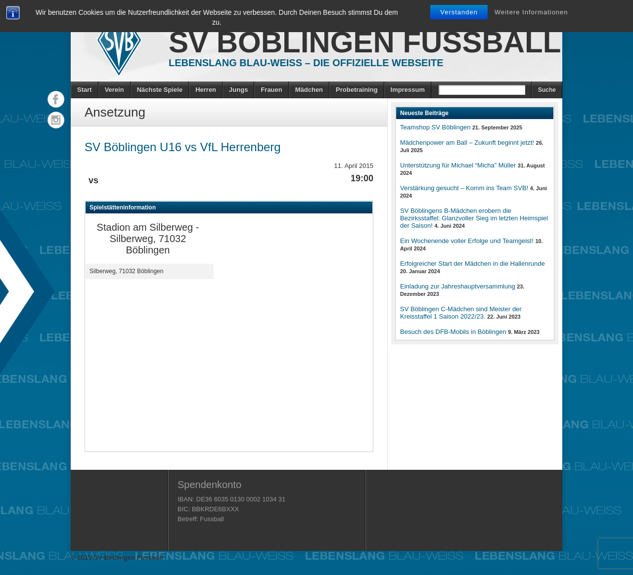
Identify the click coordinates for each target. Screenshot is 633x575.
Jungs (238, 89)
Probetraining (357, 89)
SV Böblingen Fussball (365, 42)
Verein (114, 89)
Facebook (56, 99)
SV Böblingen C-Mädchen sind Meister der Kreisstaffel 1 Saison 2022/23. (461, 312)
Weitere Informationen (531, 12)
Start (84, 89)
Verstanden (459, 12)
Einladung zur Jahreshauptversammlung (457, 286)
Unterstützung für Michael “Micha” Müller (458, 165)
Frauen (271, 89)
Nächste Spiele (160, 89)
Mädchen (309, 89)
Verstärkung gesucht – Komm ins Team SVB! (464, 188)
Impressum (408, 89)
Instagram (56, 120)
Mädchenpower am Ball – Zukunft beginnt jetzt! (467, 142)
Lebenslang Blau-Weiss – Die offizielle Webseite (306, 62)
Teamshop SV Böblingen (435, 127)
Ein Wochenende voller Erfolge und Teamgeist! (467, 241)
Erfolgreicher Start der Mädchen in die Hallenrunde (472, 263)
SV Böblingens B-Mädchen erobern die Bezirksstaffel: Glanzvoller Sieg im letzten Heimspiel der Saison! (474, 218)
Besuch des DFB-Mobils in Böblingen (453, 331)
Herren (205, 89)
